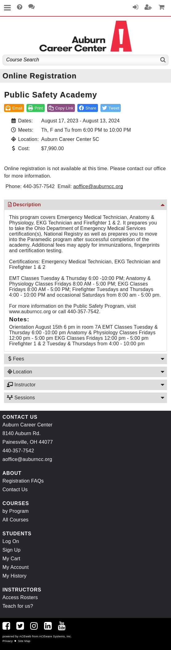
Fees (15, 358)
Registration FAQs (23, 480)
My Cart (11, 558)
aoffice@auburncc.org (98, 186)
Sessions (20, 397)
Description (23, 204)
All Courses (15, 519)
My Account (15, 567)
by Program (15, 511)
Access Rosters (20, 597)
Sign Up (11, 550)
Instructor (20, 384)
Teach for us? (17, 606)
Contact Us (15, 489)
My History (14, 575)
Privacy (7, 641)
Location (19, 371)
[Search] (163, 60)
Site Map (24, 641)
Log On (10, 541)
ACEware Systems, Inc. (55, 636)
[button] (87, 108)
